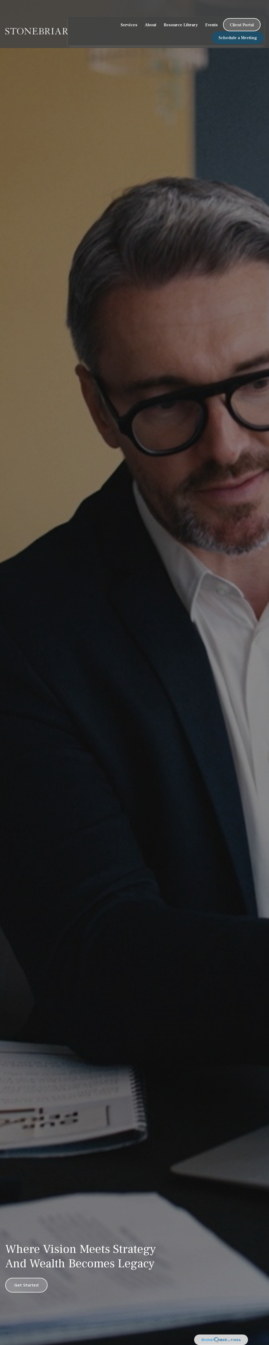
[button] (128, 10)
